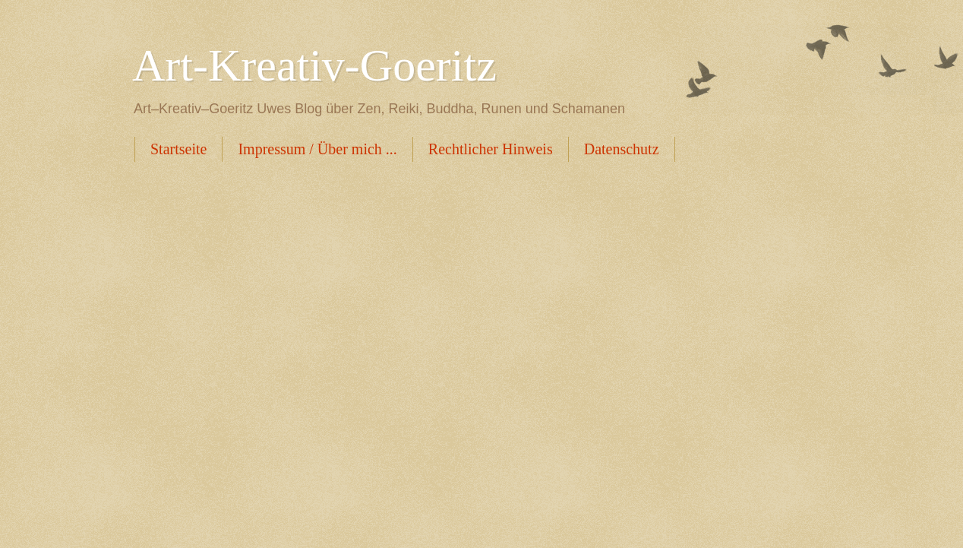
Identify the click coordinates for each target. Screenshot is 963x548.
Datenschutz (621, 149)
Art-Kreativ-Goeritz (314, 65)
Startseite (178, 149)
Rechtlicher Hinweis (490, 149)
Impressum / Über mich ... (317, 149)
